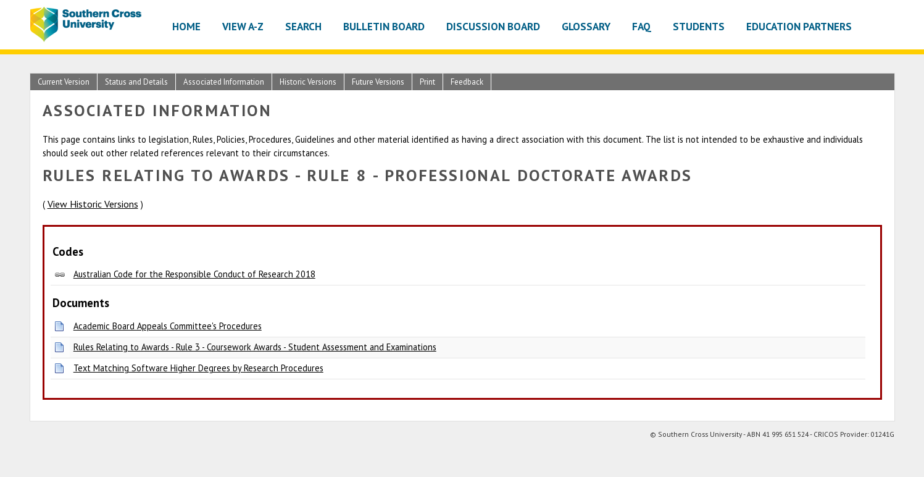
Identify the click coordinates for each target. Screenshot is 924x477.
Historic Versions (308, 82)
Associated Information (223, 82)
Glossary (586, 26)
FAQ (641, 26)
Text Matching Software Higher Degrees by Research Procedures (198, 368)
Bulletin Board (384, 26)
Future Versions (378, 82)
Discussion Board (493, 26)
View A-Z (243, 26)
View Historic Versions (93, 204)
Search (303, 26)
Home (186, 26)
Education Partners (799, 26)
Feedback (467, 82)
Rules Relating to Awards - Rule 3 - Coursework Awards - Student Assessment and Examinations (254, 347)
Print (427, 82)
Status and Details (136, 82)
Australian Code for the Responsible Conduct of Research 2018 (194, 274)
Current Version (63, 82)
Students (699, 26)
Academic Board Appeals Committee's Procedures (167, 326)
